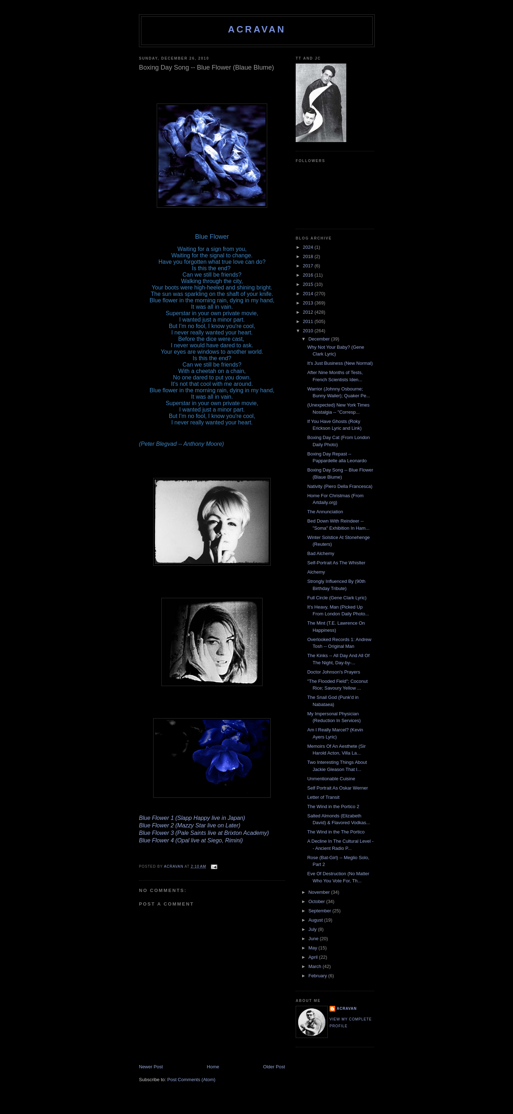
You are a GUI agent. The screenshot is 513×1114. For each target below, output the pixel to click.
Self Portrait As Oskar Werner (337, 788)
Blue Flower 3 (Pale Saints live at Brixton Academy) (204, 833)
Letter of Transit (323, 797)
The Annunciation (325, 511)
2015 (309, 284)
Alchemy (316, 572)
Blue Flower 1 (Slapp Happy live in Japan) (192, 818)
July (313, 929)
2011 (309, 321)
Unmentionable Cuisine (331, 778)
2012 (309, 312)
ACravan (257, 29)
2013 (309, 303)
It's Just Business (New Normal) (340, 363)
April (314, 957)
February (318, 975)
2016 (309, 275)
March (316, 966)
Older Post (274, 1066)
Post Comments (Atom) (191, 1079)
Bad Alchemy (320, 553)
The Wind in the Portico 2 (333, 806)
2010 (309, 330)
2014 (309, 293)
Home (213, 1066)
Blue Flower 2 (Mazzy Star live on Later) (189, 825)
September (320, 910)
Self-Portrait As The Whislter (336, 562)
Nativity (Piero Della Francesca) (339, 486)
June (314, 938)
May (313, 948)
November (320, 892)
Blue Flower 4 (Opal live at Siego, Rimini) (191, 840)
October (317, 901)
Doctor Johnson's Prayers (333, 672)
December (320, 339)
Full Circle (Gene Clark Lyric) (336, 597)
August (316, 920)
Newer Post (151, 1066)
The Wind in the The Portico (335, 832)
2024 (309, 247)
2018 (309, 256)
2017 (309, 265)
